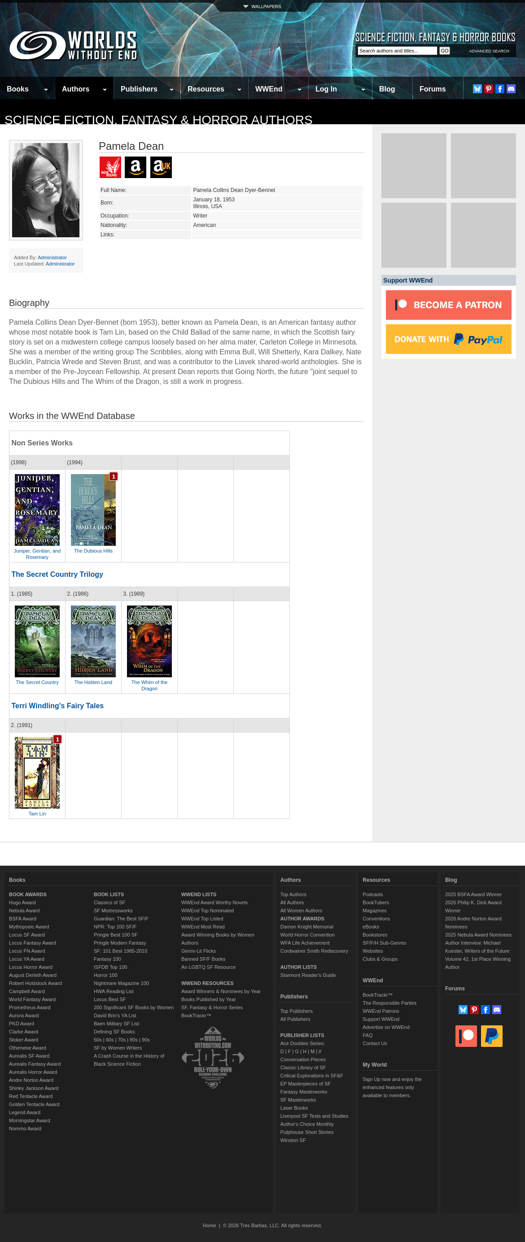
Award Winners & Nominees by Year (221, 991)
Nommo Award (25, 1128)
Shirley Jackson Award (33, 1088)
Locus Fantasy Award (32, 943)
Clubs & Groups (380, 959)
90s (146, 1039)
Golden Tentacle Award (34, 1104)
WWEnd (268, 89)
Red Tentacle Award (30, 1096)
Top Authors (293, 894)
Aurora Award (24, 1015)
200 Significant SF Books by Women (134, 1007)
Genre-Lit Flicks (198, 951)
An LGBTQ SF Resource (208, 967)
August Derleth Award (33, 975)
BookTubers (376, 902)
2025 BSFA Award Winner (473, 894)
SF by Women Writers (118, 1047)
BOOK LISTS (109, 894)
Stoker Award (23, 1039)
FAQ (367, 1035)
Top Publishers (296, 1011)
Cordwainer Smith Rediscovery (314, 951)
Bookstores (375, 934)
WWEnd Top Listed (202, 918)
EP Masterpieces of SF (305, 1083)
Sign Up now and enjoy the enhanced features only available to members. (392, 1087)
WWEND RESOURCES (207, 983)
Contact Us (375, 1043)
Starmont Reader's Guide (308, 975)
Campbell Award (27, 991)
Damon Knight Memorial (306, 926)
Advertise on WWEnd (386, 1027)
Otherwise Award (27, 1047)
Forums (433, 89)
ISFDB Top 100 (110, 967)
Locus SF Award (27, 934)
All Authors (292, 902)
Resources (206, 89)
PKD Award (21, 1023)
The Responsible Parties (389, 1003)
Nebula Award (24, 910)
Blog (387, 89)
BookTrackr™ (196, 1015)
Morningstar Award (29, 1120)
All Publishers (295, 1019)
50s (98, 1039)
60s (110, 1039)
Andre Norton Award (31, 1080)
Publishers (139, 89)
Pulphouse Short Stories (307, 1132)
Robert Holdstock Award (35, 983)
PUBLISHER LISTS (302, 1035)
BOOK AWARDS (28, 894)
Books (18, 89)
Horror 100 (106, 975)
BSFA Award (22, 918)
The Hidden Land (93, 682)
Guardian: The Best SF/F (121, 918)
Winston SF (293, 1140)
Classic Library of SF (303, 1067)
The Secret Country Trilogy (57, 574)
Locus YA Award (26, 959)
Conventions (376, 918)
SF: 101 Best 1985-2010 (120, 951)
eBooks (371, 926)
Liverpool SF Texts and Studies (314, 1116)
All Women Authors (301, 910)
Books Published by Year (208, 999)
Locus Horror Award (30, 967)
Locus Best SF (110, 999)
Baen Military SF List (116, 1023)
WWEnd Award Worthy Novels (214, 902)
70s (122, 1039)
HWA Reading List (114, 991)
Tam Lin (37, 813)
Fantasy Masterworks (304, 1091)
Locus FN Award (27, 951)
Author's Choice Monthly (307, 1124)
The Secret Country (37, 682)
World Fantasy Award (32, 999)
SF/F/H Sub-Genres (384, 943)
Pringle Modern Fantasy (120, 943)
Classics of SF (109, 902)
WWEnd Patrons (381, 1011)
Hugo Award (22, 902)
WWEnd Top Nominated (207, 910)
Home (209, 1225)
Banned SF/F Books (203, 959)
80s (134, 1039)
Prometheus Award (30, 1007)
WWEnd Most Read (203, 926)
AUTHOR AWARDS (302, 918)
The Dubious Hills (93, 550)
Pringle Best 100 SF (116, 934)
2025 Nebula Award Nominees (478, 934)
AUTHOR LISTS (298, 967)
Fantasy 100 (107, 959)
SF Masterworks (298, 1100)
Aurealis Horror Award (33, 1072)
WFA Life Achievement (305, 943)
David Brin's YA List (115, 1015)
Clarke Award (23, 1031)
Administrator (52, 257)
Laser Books (294, 1108)
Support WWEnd (381, 1019)
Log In (326, 89)
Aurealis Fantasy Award (35, 1064)
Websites (373, 951)
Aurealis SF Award (29, 1056)
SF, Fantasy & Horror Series (212, 1007)
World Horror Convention (307, 934)
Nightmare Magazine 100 (121, 983)
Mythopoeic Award (29, 926)
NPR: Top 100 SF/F (115, 926)
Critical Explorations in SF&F (311, 1075)
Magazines (374, 910)
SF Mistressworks (113, 910)
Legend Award (24, 1112)
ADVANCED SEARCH (489, 51)
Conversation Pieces (303, 1059)
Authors (75, 89)
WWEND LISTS (198, 894)
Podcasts (373, 894)
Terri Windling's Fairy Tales (57, 706)
